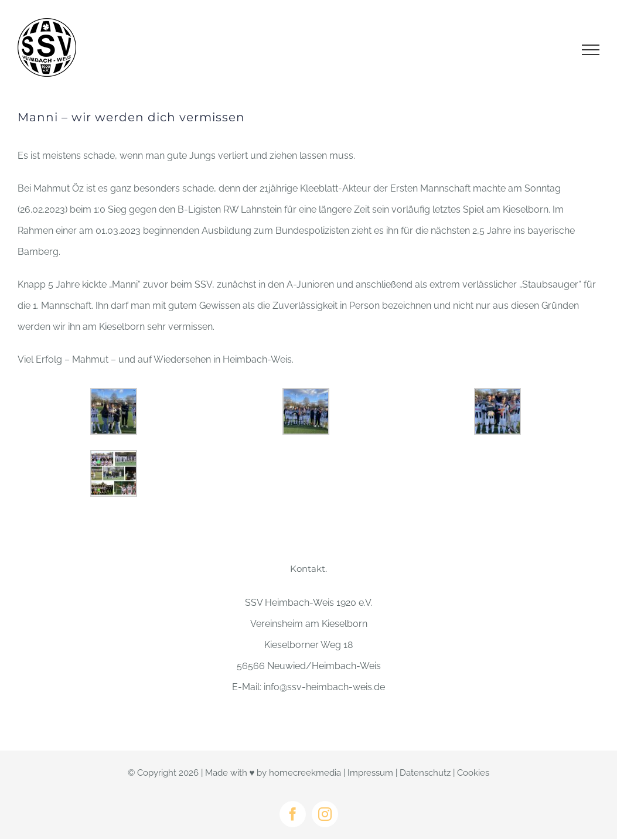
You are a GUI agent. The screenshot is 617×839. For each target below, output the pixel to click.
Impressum (370, 773)
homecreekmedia (305, 773)
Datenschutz (425, 773)
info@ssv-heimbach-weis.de (324, 687)
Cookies (473, 773)
